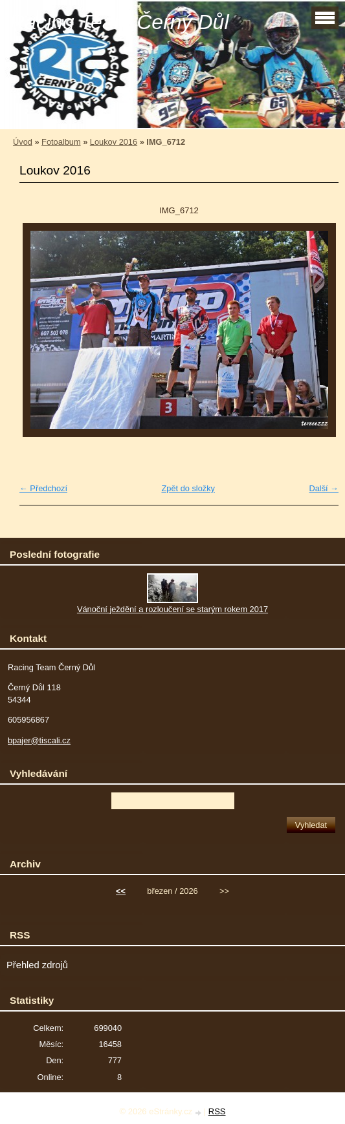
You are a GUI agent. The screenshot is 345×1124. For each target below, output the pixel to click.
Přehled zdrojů (37, 965)
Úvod (22, 142)
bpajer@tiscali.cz (39, 740)
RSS (217, 1111)
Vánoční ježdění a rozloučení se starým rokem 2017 (172, 609)
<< (121, 891)
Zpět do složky (188, 488)
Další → (324, 488)
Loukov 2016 (113, 142)
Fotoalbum (60, 142)
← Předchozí (43, 488)
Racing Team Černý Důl (119, 22)
